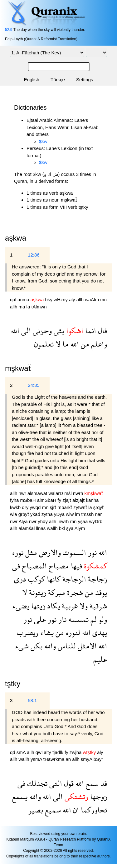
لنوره (72, 632)
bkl (62, 528)
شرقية (97, 606)
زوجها (97, 796)
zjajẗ (67, 500)
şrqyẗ (98, 507)
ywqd (36, 507)
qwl (40, 752)
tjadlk (58, 752)
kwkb (16, 507)
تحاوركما (93, 810)
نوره (17, 552)
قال (101, 330)
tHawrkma (54, 759)
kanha (92, 500)
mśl (68, 493)
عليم (100, 659)
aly (72, 299)
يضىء (20, 606)
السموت (73, 552)
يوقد (100, 592)
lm (78, 514)
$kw (43, 141)
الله (15, 330)
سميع (52, 810)
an (69, 759)
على (39, 619)
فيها (75, 566)
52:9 (8, 29)
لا (57, 344)
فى (16, 566)
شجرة (74, 592)
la (29, 306)
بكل (35, 646)
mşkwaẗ (18, 368)
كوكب (35, 579)
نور (91, 552)
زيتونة (36, 592)
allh (80, 299)
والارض (49, 552)
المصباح (33, 566)
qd (13, 752)
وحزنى (41, 330)
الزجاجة (73, 579)
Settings (84, 79)
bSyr (98, 759)
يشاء (46, 632)
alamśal (27, 528)
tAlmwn (38, 306)
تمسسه (77, 619)
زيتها (37, 606)
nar (98, 514)
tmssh (88, 514)
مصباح (58, 566)
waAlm (92, 299)
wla (14, 514)
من (84, 344)
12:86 (34, 254)
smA (22, 752)
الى (25, 330)
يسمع (19, 796)
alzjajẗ (79, 500)
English (31, 79)
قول (68, 783)
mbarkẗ (66, 507)
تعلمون (44, 344)
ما (65, 344)
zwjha (76, 752)
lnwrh (64, 521)
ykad (35, 514)
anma (24, 299)
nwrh (79, 493)
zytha (47, 514)
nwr (23, 493)
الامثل (86, 646)
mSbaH (28, 500)
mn (103, 299)
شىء (22, 646)
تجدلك (36, 783)
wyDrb (96, 521)
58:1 (32, 700)
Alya (24, 521)
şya (70, 528)
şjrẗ (54, 507)
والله (49, 646)
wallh (53, 528)
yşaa (83, 521)
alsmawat (38, 493)
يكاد (52, 606)
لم (93, 619)
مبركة (55, 592)
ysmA (37, 759)
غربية (69, 606)
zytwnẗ (80, 507)
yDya (60, 514)
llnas (41, 528)
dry (26, 507)
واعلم (98, 344)
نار (61, 619)
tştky (12, 683)
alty (48, 752)
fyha (15, 500)
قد (103, 783)
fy (60, 500)
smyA (87, 759)
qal (13, 299)
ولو (102, 619)
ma (23, 306)
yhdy (43, 521)
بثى (58, 330)
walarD (56, 493)
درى (20, 579)
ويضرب (27, 632)
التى (54, 783)
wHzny (61, 299)
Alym (80, 528)
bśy (49, 299)
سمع (91, 783)
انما (89, 330)
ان (75, 810)
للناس (66, 646)
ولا (83, 606)
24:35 (34, 385)
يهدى (98, 632)
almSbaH (47, 500)
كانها (53, 579)
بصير (35, 810)
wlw (70, 514)
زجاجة (96, 579)
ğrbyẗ (24, 514)
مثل (30, 552)
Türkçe (58, 79)
